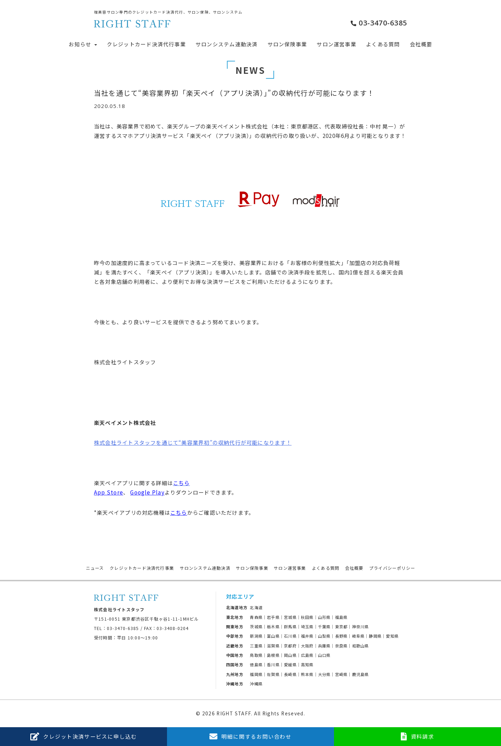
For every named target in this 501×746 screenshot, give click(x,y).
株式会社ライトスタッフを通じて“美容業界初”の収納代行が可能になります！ (193, 442)
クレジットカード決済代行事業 (146, 44)
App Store (108, 492)
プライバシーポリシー (392, 568)
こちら (178, 512)
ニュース (95, 568)
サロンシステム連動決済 (226, 44)
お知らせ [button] (83, 44)
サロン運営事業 (336, 44)
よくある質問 (383, 44)
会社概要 (421, 44)
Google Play (147, 492)
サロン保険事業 (287, 44)
